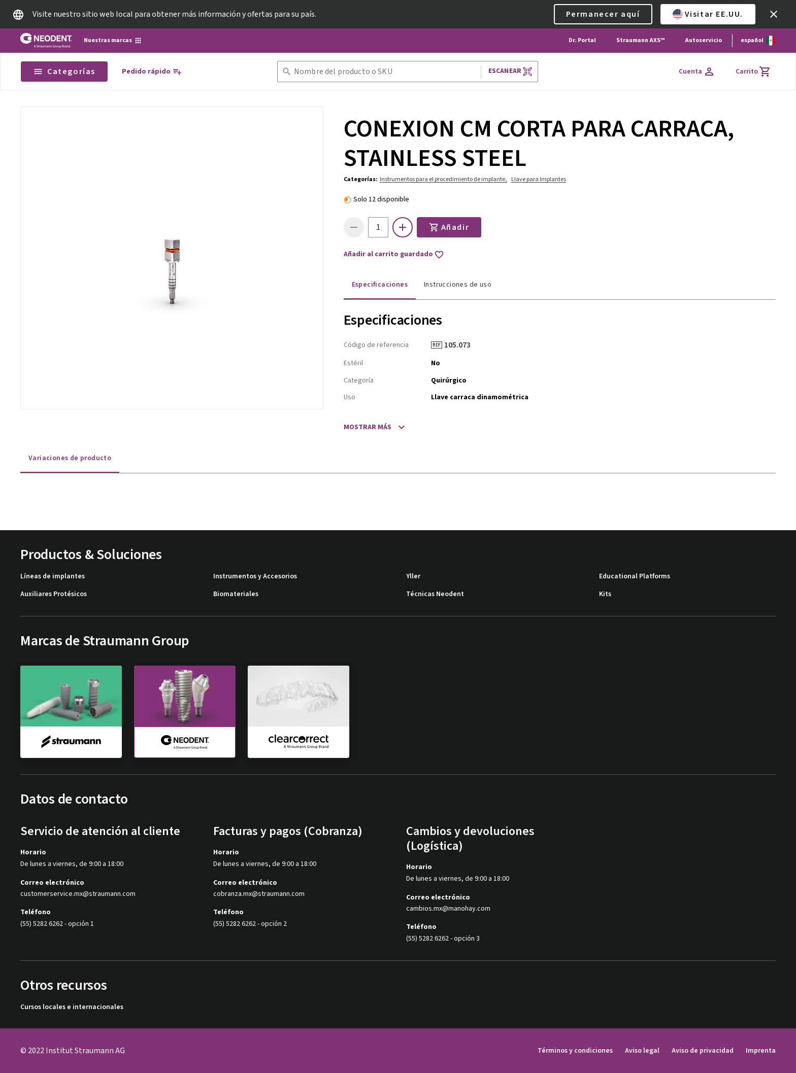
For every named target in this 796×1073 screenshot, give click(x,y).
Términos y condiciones (575, 1051)
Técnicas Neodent (435, 594)
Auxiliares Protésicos (53, 594)
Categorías (64, 71)
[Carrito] (753, 71)
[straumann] (71, 711)
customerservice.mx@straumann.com (78, 894)
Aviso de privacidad (703, 1051)
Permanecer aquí (603, 14)
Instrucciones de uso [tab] (457, 285)
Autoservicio (703, 40)
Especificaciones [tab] (380, 285)
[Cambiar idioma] (758, 41)
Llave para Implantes (538, 179)
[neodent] (185, 711)
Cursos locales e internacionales (71, 1007)
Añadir (449, 227)
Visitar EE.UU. (708, 14)
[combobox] (385, 72)
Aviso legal (642, 1051)
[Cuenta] (697, 71)
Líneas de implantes (52, 576)
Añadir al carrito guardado (394, 255)
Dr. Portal (582, 40)
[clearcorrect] (298, 711)
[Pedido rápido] (152, 71)
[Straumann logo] (46, 40)
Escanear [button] (510, 71)
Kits (605, 594)
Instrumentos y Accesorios (255, 576)
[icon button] (774, 14)
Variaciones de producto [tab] (69, 458)
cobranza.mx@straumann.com (259, 894)
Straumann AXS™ (640, 40)
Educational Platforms (634, 576)
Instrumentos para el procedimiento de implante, (443, 179)
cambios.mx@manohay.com (448, 909)
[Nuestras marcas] (113, 40)
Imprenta (761, 1051)
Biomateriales (235, 594)
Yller (413, 576)
